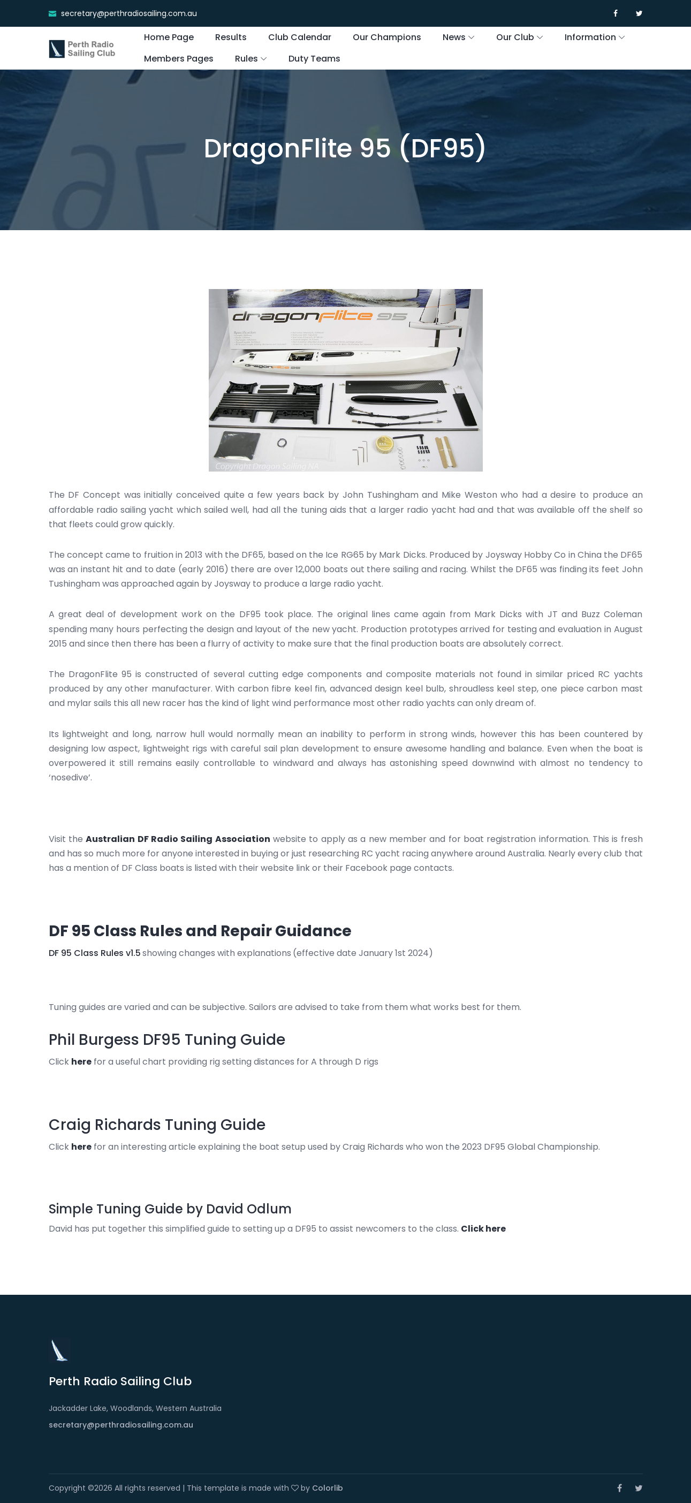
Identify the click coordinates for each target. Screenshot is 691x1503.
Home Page (169, 37)
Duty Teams (314, 58)
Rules (246, 58)
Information (590, 37)
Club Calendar (299, 37)
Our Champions (387, 37)
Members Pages (179, 58)
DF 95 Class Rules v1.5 (95, 953)
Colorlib (327, 1488)
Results (231, 37)
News (454, 37)
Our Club (515, 37)
